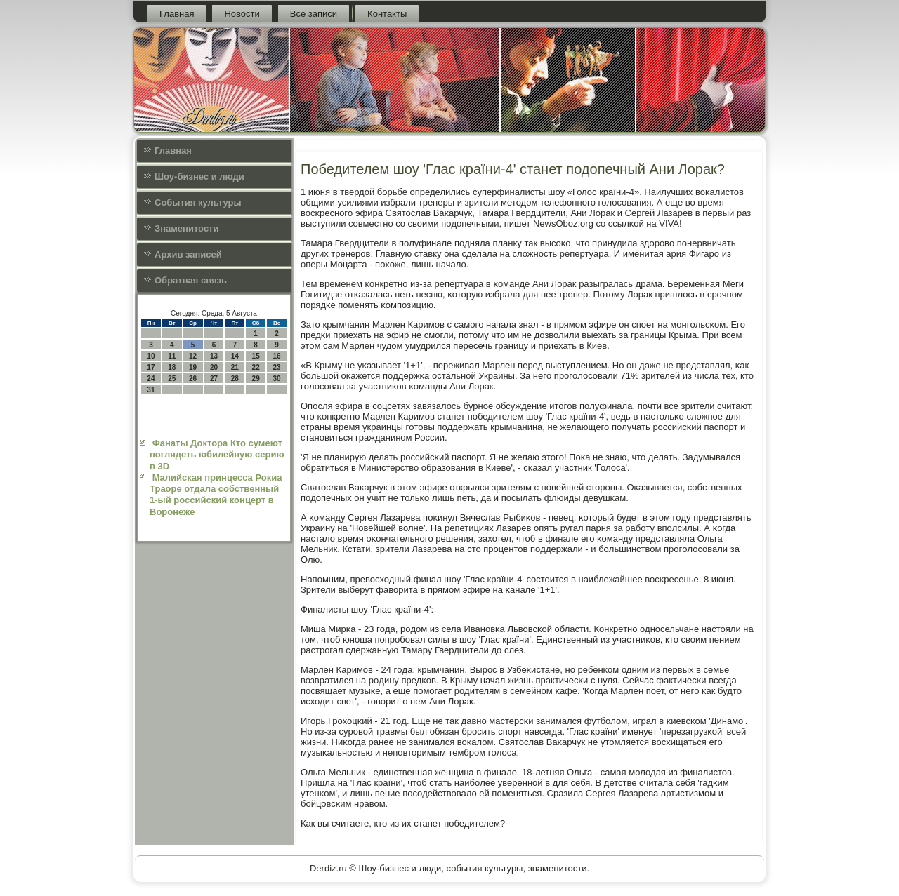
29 (256, 378)
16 (276, 356)
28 (235, 378)
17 (151, 367)
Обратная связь (191, 280)
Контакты (387, 13)
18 (172, 367)
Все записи (313, 13)
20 (214, 367)
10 (151, 356)
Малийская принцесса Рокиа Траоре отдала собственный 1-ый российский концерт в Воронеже (216, 494)
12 (193, 356)
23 (276, 367)
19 (193, 367)
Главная (176, 13)
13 (214, 356)
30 (276, 378)
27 (214, 378)
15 (256, 356)
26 (193, 378)
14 (235, 356)
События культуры (198, 202)
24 (151, 378)
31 (151, 390)
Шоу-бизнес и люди (199, 176)
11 (172, 356)
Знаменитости (186, 228)
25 (172, 378)
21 (235, 367)
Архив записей (188, 254)
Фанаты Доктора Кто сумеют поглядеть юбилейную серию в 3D (217, 455)
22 (256, 367)
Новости (241, 13)
